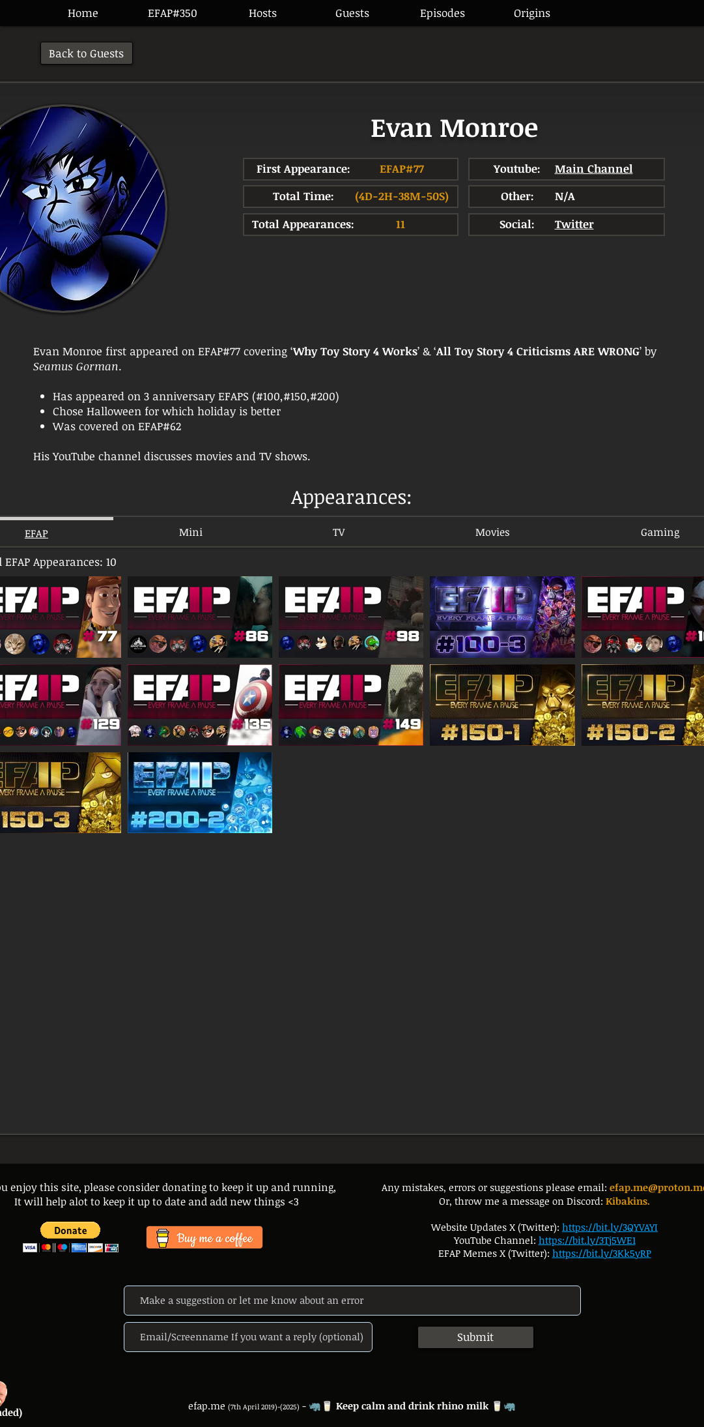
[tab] (190, 531)
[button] (442, 13)
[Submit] (475, 1337)
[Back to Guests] (86, 53)
